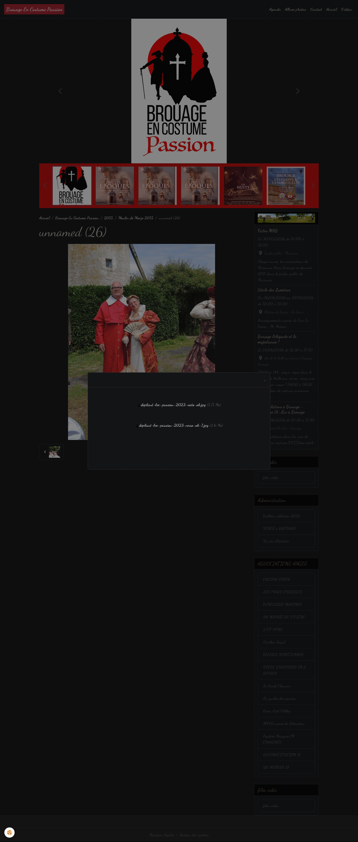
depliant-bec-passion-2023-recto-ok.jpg (173, 404)
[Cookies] (10, 832)
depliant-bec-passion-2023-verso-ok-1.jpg (173, 425)
